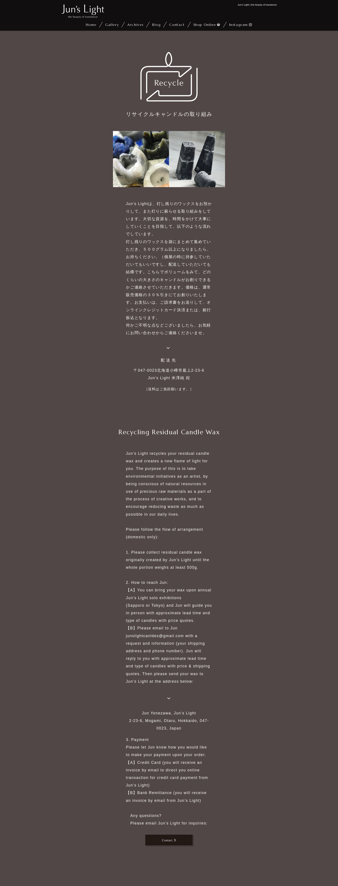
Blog (156, 24)
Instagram (238, 24)
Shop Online (204, 24)
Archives (135, 24)
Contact (177, 24)
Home (91, 24)
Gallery (112, 24)
